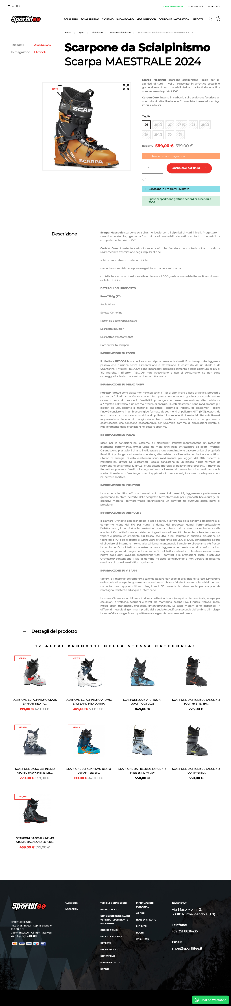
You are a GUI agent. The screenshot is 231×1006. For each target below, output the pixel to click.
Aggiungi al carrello (190, 169)
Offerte (105, 959)
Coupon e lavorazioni (174, 19)
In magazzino (20, 52)
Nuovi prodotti (110, 965)
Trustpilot (14, 6)
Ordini (140, 929)
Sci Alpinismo (90, 19)
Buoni (140, 948)
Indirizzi (141, 942)
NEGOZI (198, 19)
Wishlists (142, 955)
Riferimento (17, 44)
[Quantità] (152, 169)
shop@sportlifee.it (187, 965)
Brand (104, 985)
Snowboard (125, 19)
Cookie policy (109, 946)
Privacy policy (110, 925)
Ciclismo (108, 19)
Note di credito (146, 935)
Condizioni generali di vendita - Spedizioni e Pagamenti (115, 936)
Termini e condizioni (113, 919)
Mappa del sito (109, 978)
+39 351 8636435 (173, 6)
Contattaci (107, 972)
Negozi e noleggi (111, 952)
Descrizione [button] (64, 234)
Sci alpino (71, 19)
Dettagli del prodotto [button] (54, 632)
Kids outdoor (146, 19)
